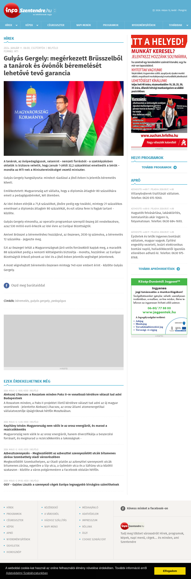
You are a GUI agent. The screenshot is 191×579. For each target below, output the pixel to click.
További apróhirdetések (157, 269)
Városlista (54, 10)
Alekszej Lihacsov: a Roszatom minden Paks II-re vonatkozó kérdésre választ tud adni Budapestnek (63, 396)
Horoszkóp (14, 552)
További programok (157, 167)
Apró (10, 533)
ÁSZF (85, 533)
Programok (111, 25)
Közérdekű (51, 508)
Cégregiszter (55, 25)
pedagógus (58, 301)
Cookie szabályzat (94, 539)
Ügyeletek (13, 546)
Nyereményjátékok (144, 25)
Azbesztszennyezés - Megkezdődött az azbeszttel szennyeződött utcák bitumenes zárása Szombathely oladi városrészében (60, 455)
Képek (29, 25)
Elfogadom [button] (170, 570)
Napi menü (51, 527)
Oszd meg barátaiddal (28, 285)
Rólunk (87, 527)
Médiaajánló (90, 508)
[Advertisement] (64, 341)
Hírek (8, 25)
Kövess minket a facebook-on (147, 508)
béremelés (22, 301)
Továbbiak (175, 25)
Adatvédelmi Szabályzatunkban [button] (27, 573)
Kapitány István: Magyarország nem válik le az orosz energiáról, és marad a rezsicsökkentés (55, 428)
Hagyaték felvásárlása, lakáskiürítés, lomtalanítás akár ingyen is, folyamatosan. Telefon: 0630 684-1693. (157, 217)
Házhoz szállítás (55, 520)
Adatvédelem (90, 514)
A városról (51, 514)
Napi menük (83, 25)
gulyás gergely (40, 301)
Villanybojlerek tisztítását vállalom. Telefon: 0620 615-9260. (155, 195)
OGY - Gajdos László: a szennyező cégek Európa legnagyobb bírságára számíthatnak (61, 484)
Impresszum (89, 520)
